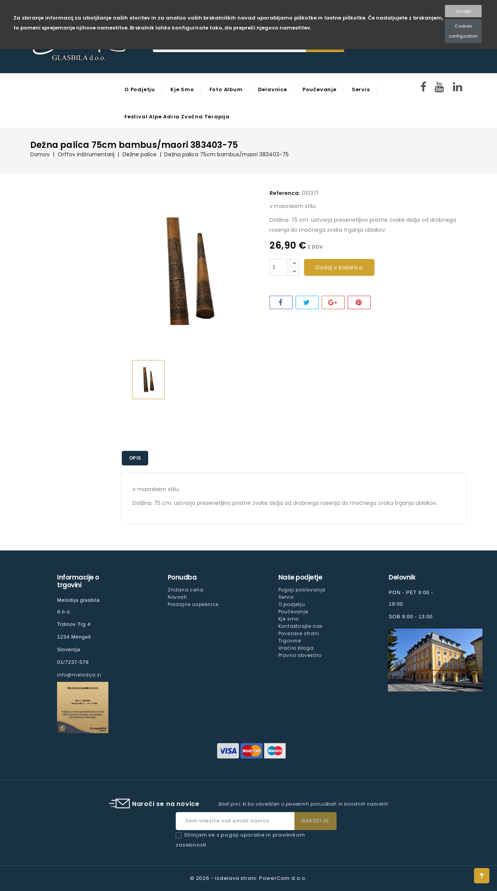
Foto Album (226, 89)
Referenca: (285, 193)
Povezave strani (298, 633)
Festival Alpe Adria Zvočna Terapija (177, 116)
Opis (135, 458)
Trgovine (289, 640)
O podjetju (139, 89)
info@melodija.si (79, 675)
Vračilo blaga (296, 648)
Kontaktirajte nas (300, 626)
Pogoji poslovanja (302, 589)
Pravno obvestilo (300, 655)
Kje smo (182, 89)
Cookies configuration (463, 31)
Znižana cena (186, 589)
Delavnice (272, 89)
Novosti (177, 597)
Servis (361, 89)
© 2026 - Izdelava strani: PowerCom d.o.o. (248, 878)
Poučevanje (319, 89)
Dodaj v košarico (339, 267)
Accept (463, 11)
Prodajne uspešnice (193, 604)
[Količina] (279, 267)
